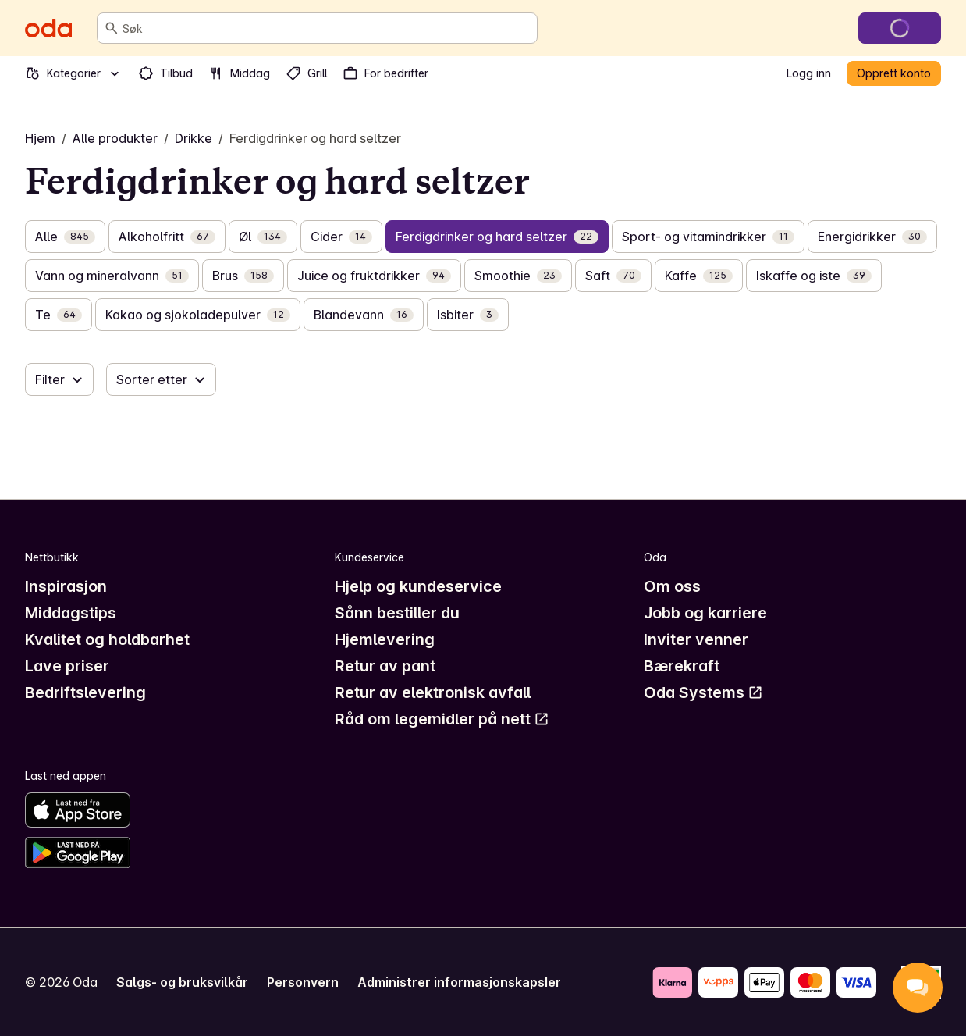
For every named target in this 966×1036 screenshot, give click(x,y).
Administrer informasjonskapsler (459, 982)
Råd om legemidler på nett (442, 719)
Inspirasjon (66, 586)
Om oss (672, 586)
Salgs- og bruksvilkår (182, 982)
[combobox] (327, 28)
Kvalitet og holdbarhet (107, 639)
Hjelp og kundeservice (418, 586)
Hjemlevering (385, 639)
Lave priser (67, 666)
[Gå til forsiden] (48, 28)
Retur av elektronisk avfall (433, 692)
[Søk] (111, 28)
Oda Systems (703, 692)
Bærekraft (681, 666)
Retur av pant (385, 666)
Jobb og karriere (705, 612)
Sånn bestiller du (397, 612)
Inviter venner (696, 639)
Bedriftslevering (85, 692)
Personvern (303, 982)
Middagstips (70, 612)
